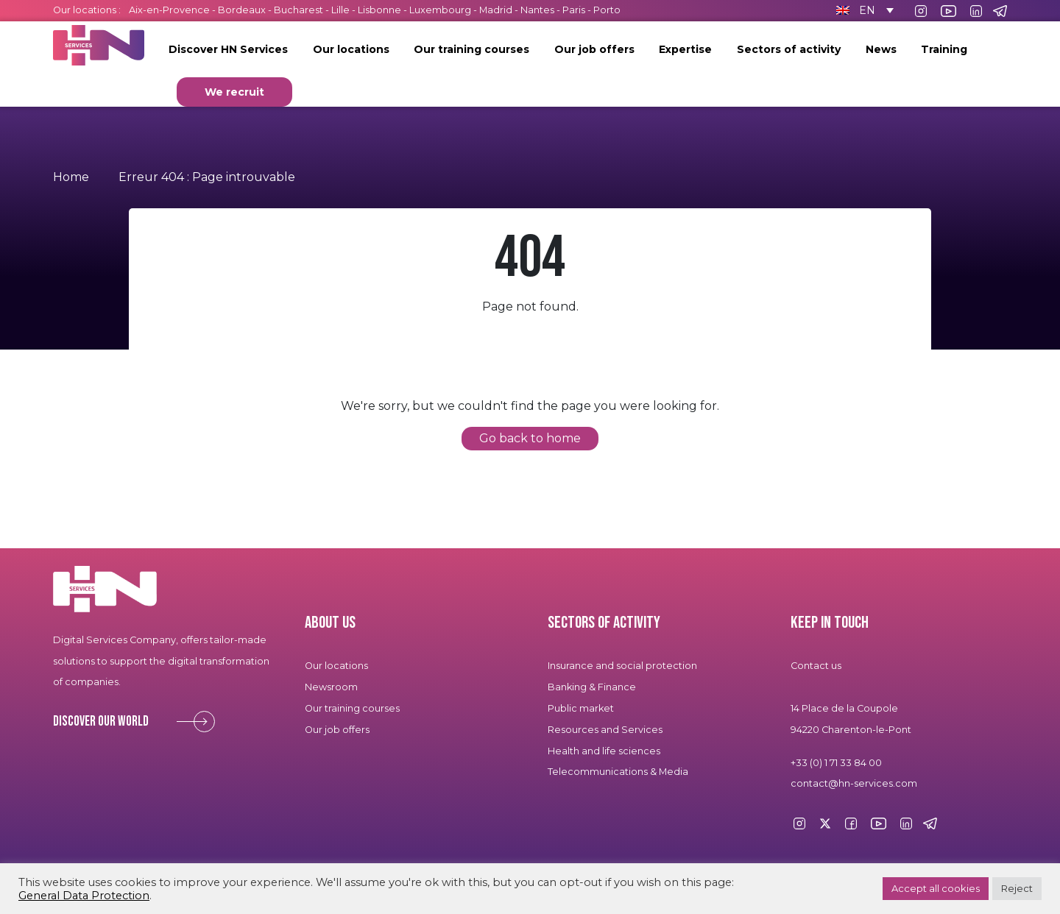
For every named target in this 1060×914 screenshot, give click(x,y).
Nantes (537, 9)
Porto (607, 9)
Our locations (351, 49)
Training (944, 49)
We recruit (234, 92)
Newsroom (331, 686)
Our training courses (471, 49)
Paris (573, 9)
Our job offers (594, 49)
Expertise (685, 49)
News (881, 49)
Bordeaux (242, 9)
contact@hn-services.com (854, 783)
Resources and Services (606, 729)
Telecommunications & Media (618, 771)
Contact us (816, 665)
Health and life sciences (604, 751)
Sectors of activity (789, 49)
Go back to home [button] (530, 438)
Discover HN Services (228, 49)
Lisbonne (379, 9)
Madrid (495, 9)
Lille (340, 9)
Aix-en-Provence (169, 9)
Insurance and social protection (622, 665)
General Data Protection (83, 895)
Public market (581, 708)
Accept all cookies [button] (935, 888)
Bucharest (298, 9)
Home (71, 177)
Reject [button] (1017, 888)
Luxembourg (440, 9)
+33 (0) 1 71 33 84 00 (836, 762)
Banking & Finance (592, 686)
